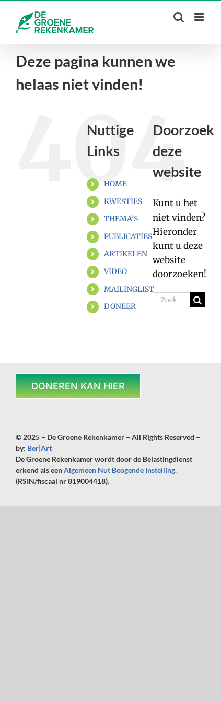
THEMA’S (121, 218)
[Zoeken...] (171, 299)
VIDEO (115, 271)
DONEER (120, 306)
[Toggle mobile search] (178, 16)
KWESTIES (123, 201)
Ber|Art (39, 448)
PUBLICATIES (128, 236)
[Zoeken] (197, 299)
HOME (115, 183)
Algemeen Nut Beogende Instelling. (120, 470)
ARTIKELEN (125, 253)
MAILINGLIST (129, 289)
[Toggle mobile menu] (199, 16)
